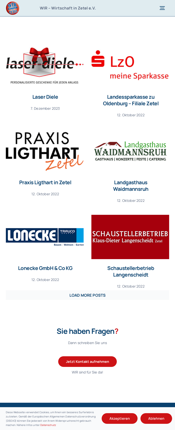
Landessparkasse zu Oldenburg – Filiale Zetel (128, 100)
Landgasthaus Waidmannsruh (122, 185)
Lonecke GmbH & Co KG (51, 258)
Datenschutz (48, 425)
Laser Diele (45, 96)
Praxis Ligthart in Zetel (56, 173)
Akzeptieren (119, 418)
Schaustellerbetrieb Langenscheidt (133, 262)
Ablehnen (156, 418)
